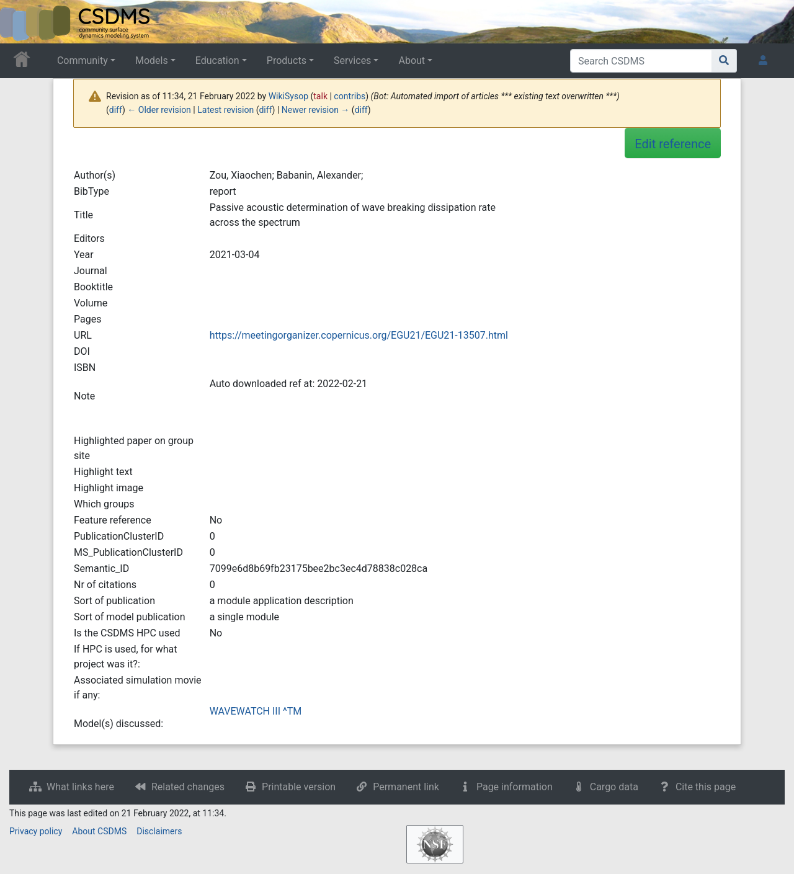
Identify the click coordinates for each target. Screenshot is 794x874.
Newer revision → (316, 110)
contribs (349, 96)
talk (320, 96)
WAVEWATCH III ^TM (256, 711)
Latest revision (225, 110)
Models (151, 60)
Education (217, 60)
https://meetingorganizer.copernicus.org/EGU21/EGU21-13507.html (359, 335)
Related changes (188, 787)
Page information (514, 787)
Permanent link (406, 787)
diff (115, 110)
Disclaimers (159, 831)
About (411, 60)
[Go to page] (724, 61)
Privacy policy (35, 831)
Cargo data (614, 787)
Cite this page (706, 787)
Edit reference (673, 143)
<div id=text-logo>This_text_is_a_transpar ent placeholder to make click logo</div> (20, 21)
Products (286, 60)
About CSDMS (99, 831)
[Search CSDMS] (641, 61)
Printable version (299, 787)
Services (352, 60)
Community (82, 60)
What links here (80, 787)
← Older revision (159, 110)
